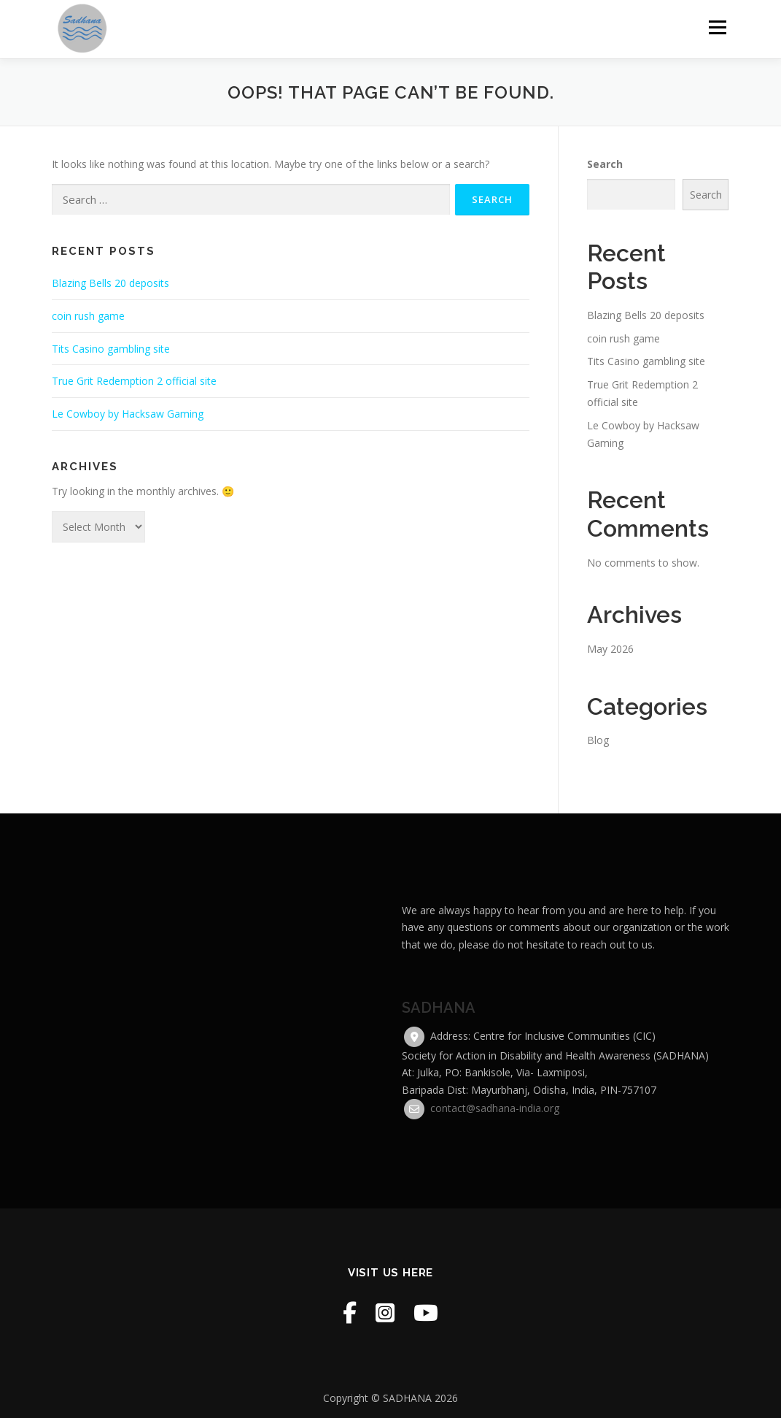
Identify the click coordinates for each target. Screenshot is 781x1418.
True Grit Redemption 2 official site (134, 381)
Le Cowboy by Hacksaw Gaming (127, 414)
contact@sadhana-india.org (494, 1206)
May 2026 (610, 649)
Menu (717, 27)
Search (605, 164)
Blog (598, 740)
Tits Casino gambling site (111, 349)
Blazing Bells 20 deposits (110, 283)
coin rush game (88, 316)
